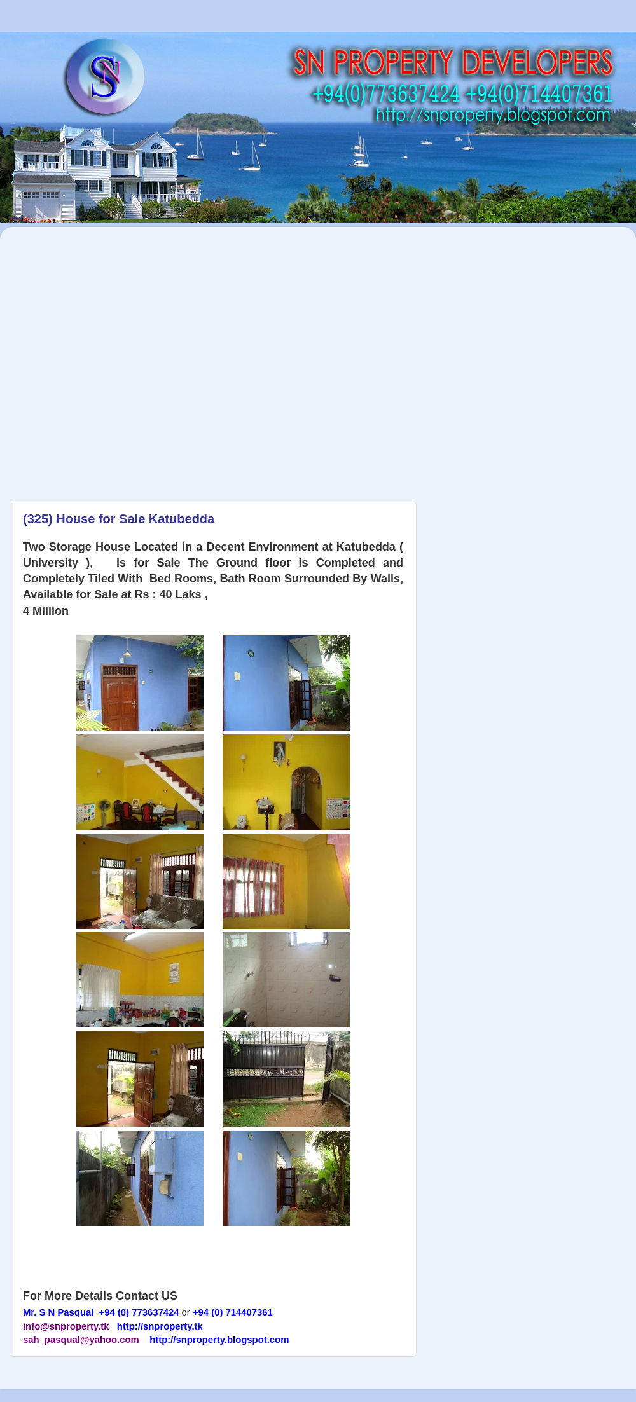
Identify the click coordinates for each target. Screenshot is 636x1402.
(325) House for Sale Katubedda (118, 519)
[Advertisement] (119, 357)
